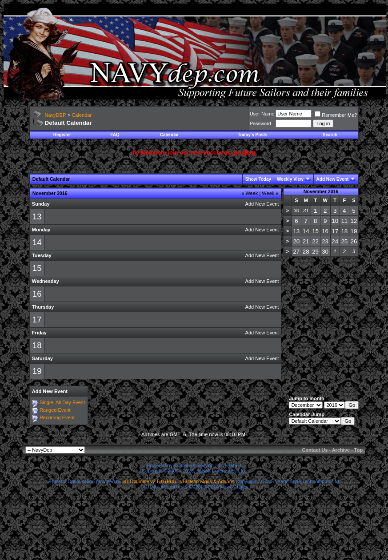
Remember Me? (336, 115)
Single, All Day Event (62, 402)
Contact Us (315, 450)
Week (249, 193)
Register (62, 134)
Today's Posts (253, 134)
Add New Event (332, 179)
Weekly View (290, 179)
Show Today (258, 179)
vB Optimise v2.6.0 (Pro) (149, 481)
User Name (262, 113)
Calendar (82, 115)
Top (358, 450)
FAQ (115, 134)
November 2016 (321, 191)
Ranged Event (55, 410)
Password (260, 123)
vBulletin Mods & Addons (207, 481)
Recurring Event (57, 417)
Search (330, 134)
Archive (341, 450)
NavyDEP (55, 115)
